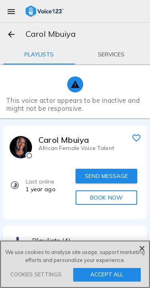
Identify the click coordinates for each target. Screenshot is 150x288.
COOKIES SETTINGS (36, 274)
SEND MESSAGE (106, 176)
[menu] (11, 11)
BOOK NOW (106, 197)
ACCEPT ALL (106, 274)
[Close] (142, 248)
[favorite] (136, 138)
